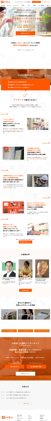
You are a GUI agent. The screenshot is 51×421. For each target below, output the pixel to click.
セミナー (30, 420)
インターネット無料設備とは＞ (9, 330)
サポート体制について (25, 314)
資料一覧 (30, 418)
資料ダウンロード (25, 33)
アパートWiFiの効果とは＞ (25, 330)
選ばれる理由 (3, 5)
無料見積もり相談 (46, 1)
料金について (42, 314)
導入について (9, 5)
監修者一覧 (48, 5)
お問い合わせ (37, 1)
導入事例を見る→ (25, 290)
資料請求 (34, 5)
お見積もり (42, 416)
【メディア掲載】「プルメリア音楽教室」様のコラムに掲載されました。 (18, 392)
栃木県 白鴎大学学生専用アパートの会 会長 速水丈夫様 (41, 279)
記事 (28, 5)
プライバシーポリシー (44, 420)
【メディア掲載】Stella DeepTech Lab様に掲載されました (16, 398)
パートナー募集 (27, 1)
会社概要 (41, 418)
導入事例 (22, 5)
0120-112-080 (19, 2)
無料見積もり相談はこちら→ (25, 242)
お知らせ (30, 416)
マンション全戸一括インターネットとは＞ (41, 330)
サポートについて (16, 5)
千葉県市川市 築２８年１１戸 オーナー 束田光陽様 (8, 278)
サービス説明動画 (41, 5)
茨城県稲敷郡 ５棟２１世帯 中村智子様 (25, 279)
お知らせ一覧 (26, 403)
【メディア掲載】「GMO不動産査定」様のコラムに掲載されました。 (18, 395)
